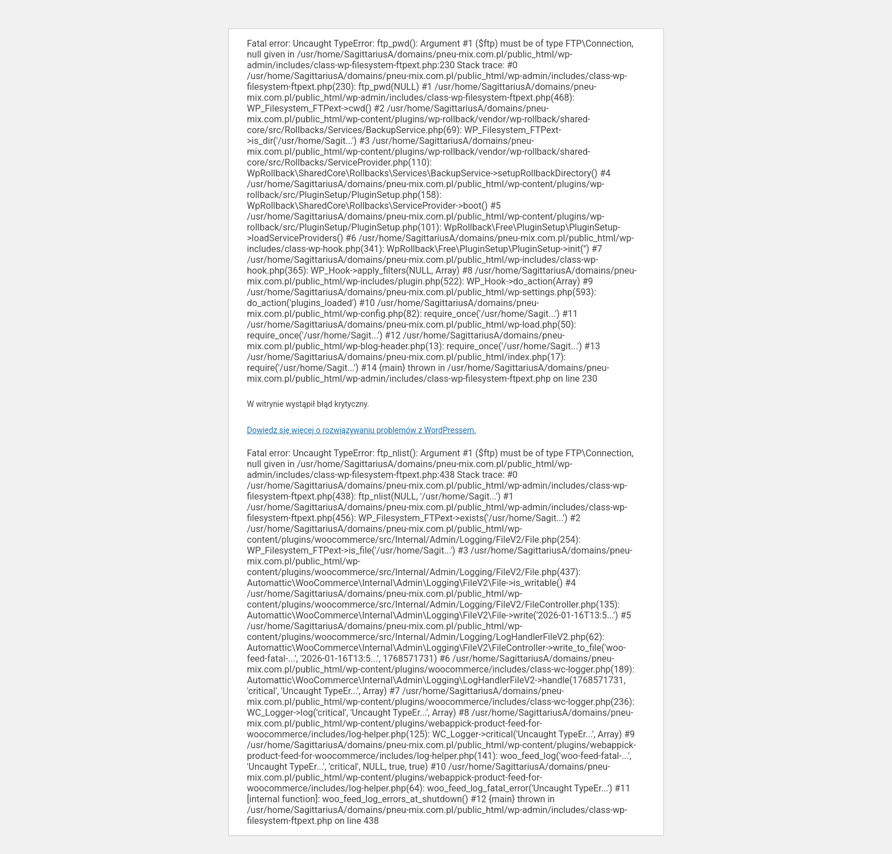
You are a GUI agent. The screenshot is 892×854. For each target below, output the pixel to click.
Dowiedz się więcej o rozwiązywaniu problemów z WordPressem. (361, 430)
